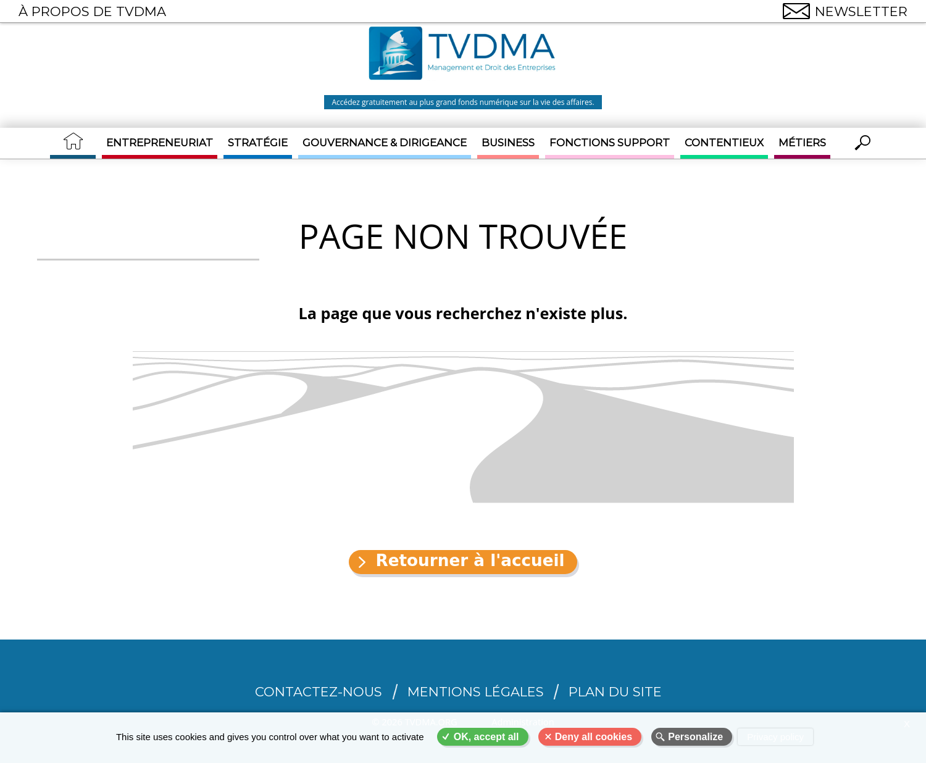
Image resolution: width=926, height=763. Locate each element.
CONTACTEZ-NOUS (318, 691)
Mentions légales (475, 691)
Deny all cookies (593, 737)
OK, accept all (486, 737)
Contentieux (724, 142)
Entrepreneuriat (159, 142)
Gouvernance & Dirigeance (384, 142)
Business (508, 142)
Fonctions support (609, 142)
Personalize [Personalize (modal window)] (695, 737)
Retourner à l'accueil (469, 560)
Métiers (802, 142)
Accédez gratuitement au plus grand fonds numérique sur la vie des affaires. (463, 102)
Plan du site (615, 691)
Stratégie (258, 142)
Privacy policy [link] (775, 737)
